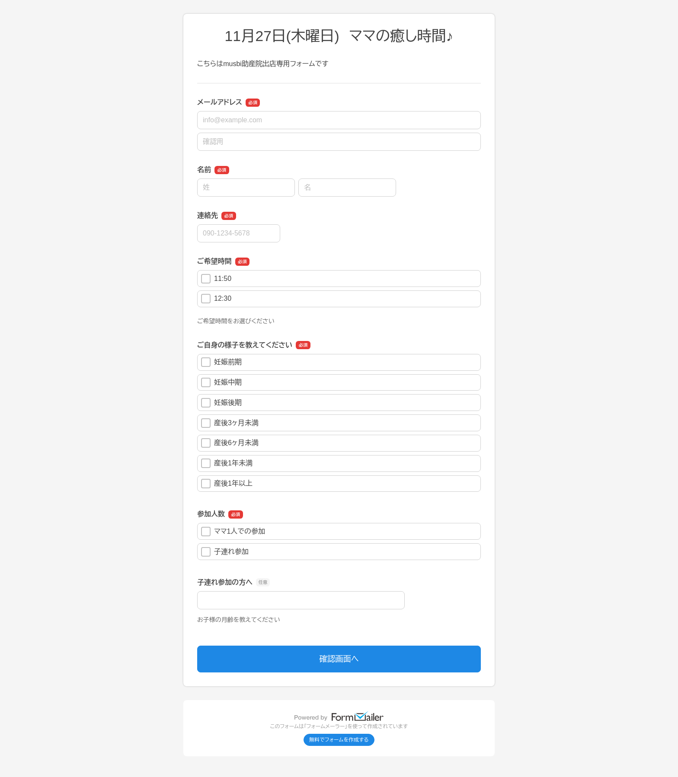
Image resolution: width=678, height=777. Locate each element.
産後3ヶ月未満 (230, 423)
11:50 (216, 278)
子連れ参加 (225, 552)
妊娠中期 (221, 382)
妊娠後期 (221, 403)
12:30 (216, 298)
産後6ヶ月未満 (230, 443)
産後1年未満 (227, 463)
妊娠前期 (221, 362)
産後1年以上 (227, 483)
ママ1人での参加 (233, 531)
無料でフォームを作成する (339, 740)
